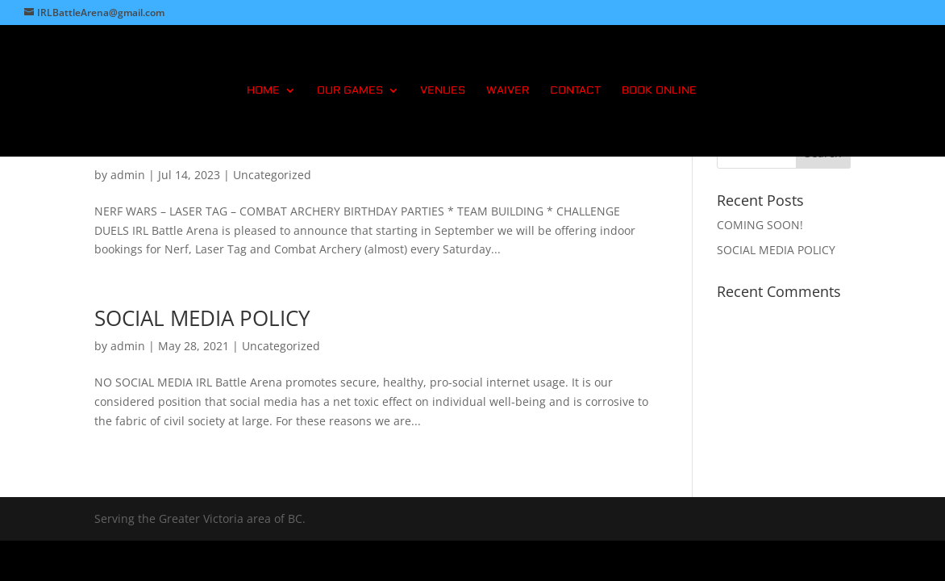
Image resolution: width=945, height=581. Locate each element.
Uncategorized (272, 174)
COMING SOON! (760, 224)
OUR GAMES (350, 91)
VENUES (442, 91)
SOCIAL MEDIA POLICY (202, 317)
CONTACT (575, 91)
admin (127, 174)
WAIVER (507, 91)
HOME (263, 91)
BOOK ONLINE (659, 91)
